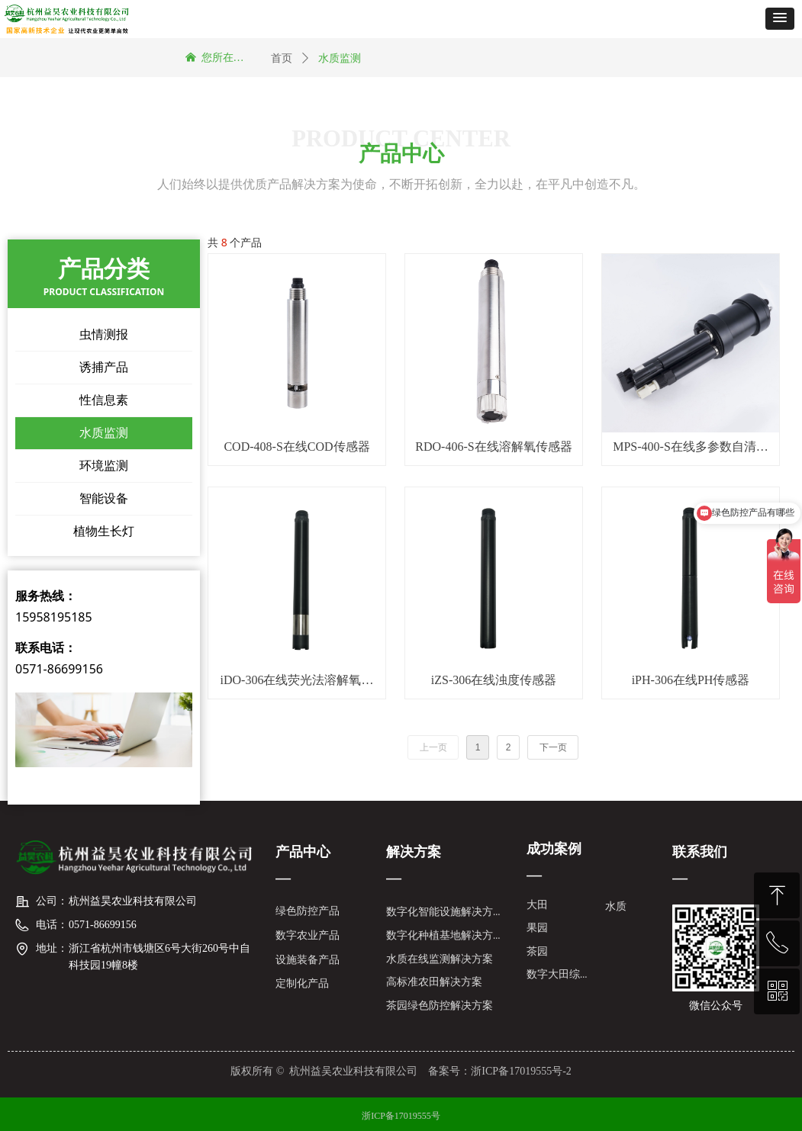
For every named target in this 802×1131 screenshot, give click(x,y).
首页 (281, 58)
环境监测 (103, 465)
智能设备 (103, 498)
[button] (779, 19)
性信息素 (103, 400)
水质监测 (103, 432)
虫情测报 (103, 334)
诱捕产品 (103, 367)
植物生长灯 (103, 531)
